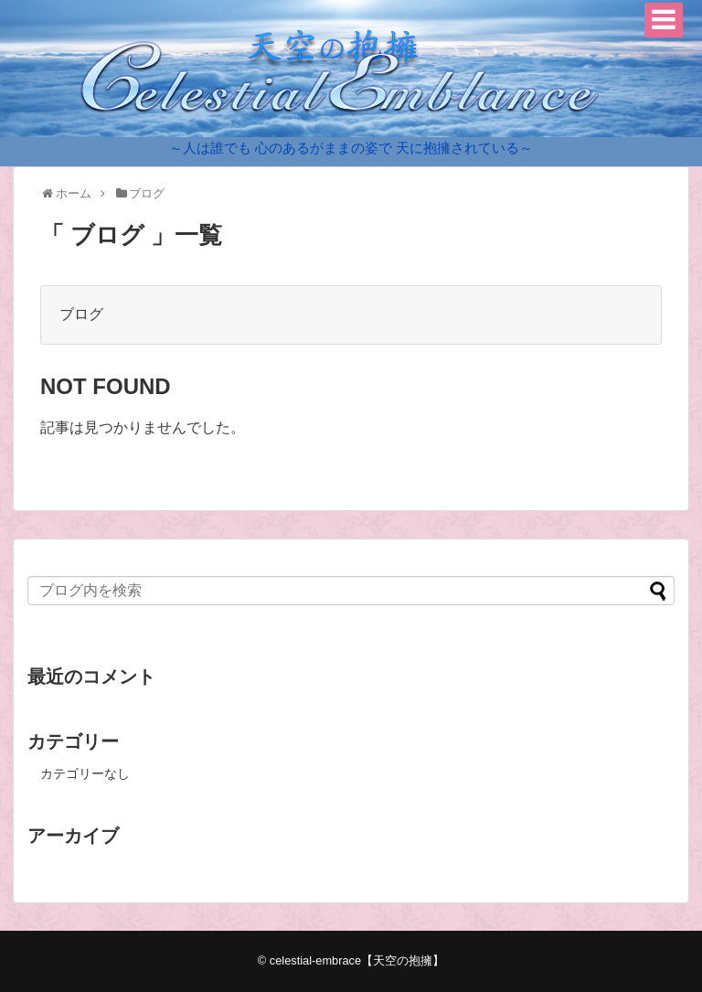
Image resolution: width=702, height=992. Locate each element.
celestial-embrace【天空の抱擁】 (357, 960)
